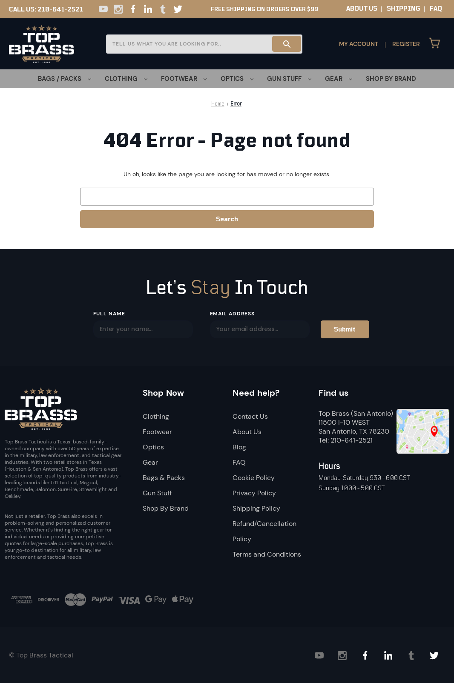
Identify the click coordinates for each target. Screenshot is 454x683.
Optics (153, 447)
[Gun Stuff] (289, 78)
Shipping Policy (256, 508)
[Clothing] (126, 78)
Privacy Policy (254, 493)
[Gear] (338, 78)
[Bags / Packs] (64, 78)
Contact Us (250, 416)
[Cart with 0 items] (435, 43)
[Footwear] (184, 78)
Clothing (156, 416)
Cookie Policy (254, 477)
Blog (239, 447)
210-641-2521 (60, 9)
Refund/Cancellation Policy (264, 531)
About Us (247, 431)
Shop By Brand (391, 78)
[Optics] (237, 78)
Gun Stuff (157, 493)
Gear (150, 462)
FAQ (436, 8)
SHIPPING (403, 8)
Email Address (232, 313)
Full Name (109, 313)
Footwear (157, 431)
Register (406, 44)
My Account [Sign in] (358, 44)
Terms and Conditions (267, 554)
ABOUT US (361, 8)
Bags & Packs (164, 477)
